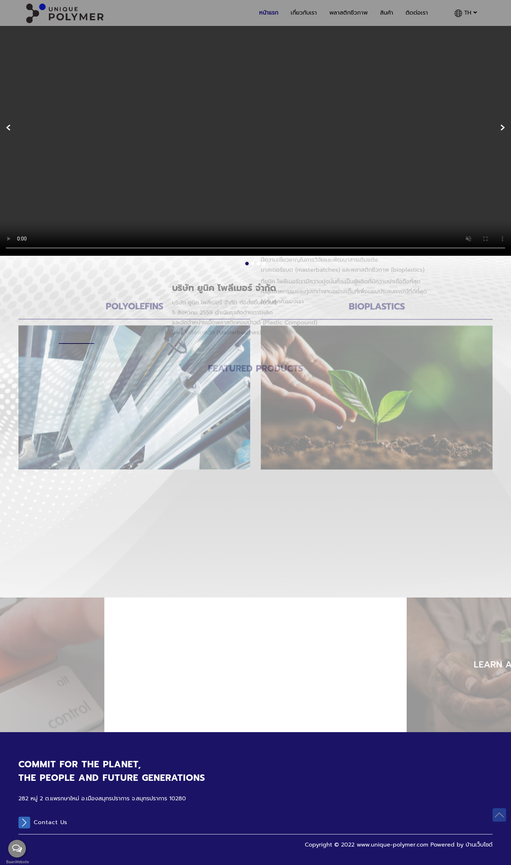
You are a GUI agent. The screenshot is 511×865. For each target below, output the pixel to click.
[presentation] (8, 127)
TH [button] (466, 13)
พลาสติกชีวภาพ (348, 13)
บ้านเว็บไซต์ (479, 844)
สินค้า (386, 13)
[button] (247, 263)
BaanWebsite (17, 862)
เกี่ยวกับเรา (304, 13)
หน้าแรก (268, 13)
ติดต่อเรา (417, 13)
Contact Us (42, 822)
